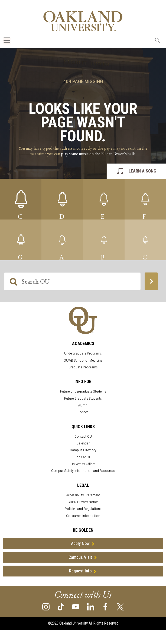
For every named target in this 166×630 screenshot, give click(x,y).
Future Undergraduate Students (83, 391)
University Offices (83, 464)
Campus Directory (83, 450)
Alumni (83, 405)
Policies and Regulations (83, 509)
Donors (83, 412)
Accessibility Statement (83, 495)
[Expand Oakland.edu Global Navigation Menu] (7, 40)
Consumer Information (83, 516)
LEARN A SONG (142, 171)
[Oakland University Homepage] (83, 21)
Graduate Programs (83, 367)
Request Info (80, 570)
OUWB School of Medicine (83, 360)
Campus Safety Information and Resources (83, 471)
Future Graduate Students (83, 398)
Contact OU (83, 436)
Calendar (83, 443)
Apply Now (80, 543)
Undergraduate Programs (83, 353)
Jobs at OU (83, 457)
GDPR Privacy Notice (83, 502)
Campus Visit (80, 557)
